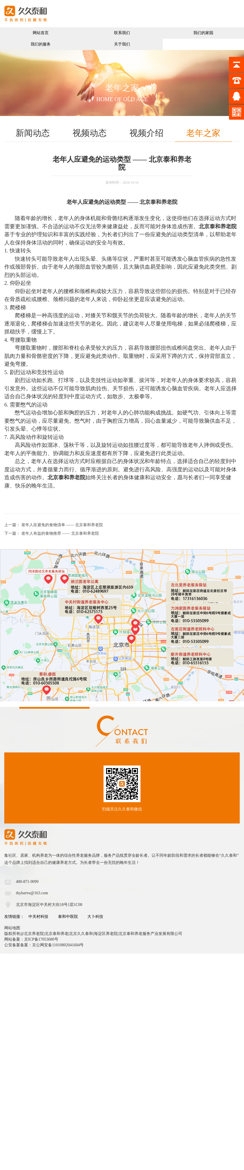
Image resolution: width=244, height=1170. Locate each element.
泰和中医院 (68, 916)
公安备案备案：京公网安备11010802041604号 (44, 945)
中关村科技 (38, 916)
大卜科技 (95, 916)
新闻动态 (33, 133)
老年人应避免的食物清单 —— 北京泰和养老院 (62, 525)
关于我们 (122, 44)
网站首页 (41, 33)
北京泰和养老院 (158, 202)
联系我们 (122, 33)
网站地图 (12, 928)
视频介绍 (146, 133)
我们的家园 (203, 33)
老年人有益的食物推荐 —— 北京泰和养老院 (60, 533)
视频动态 (90, 133)
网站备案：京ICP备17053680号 (31, 939)
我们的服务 (41, 44)
